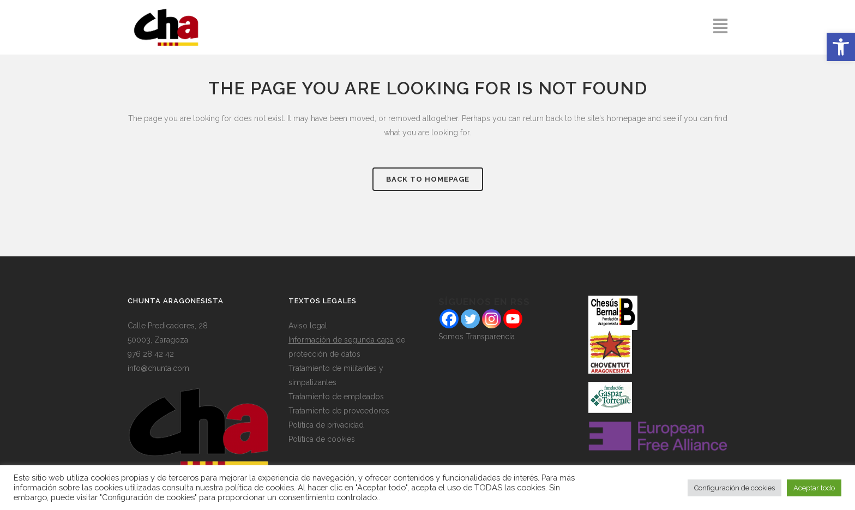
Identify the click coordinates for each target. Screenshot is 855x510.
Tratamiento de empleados (336, 396)
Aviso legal (307, 325)
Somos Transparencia (476, 336)
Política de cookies (321, 439)
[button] (841, 47)
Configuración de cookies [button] (734, 488)
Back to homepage (427, 179)
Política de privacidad (326, 425)
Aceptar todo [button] (814, 488)
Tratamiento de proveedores (338, 410)
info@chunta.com (158, 368)
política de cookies (259, 487)
